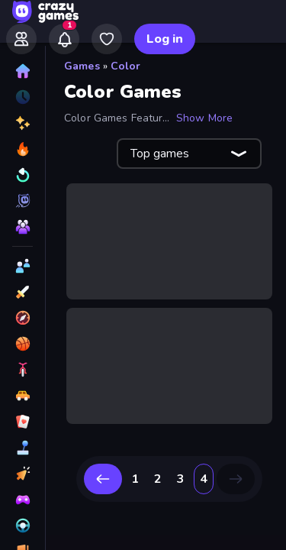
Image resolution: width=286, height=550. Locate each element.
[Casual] (22, 448)
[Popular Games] (22, 149)
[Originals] (22, 201)
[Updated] (22, 175)
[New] (22, 123)
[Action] (22, 292)
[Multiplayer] (22, 227)
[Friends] (21, 39)
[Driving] (22, 526)
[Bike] (22, 370)
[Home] (22, 71)
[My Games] (107, 39)
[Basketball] (22, 344)
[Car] (22, 396)
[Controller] (22, 500)
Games (82, 66)
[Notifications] (64, 39)
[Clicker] (22, 474)
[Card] (22, 422)
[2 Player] (22, 266)
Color (126, 66)
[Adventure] (22, 318)
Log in (164, 39)
